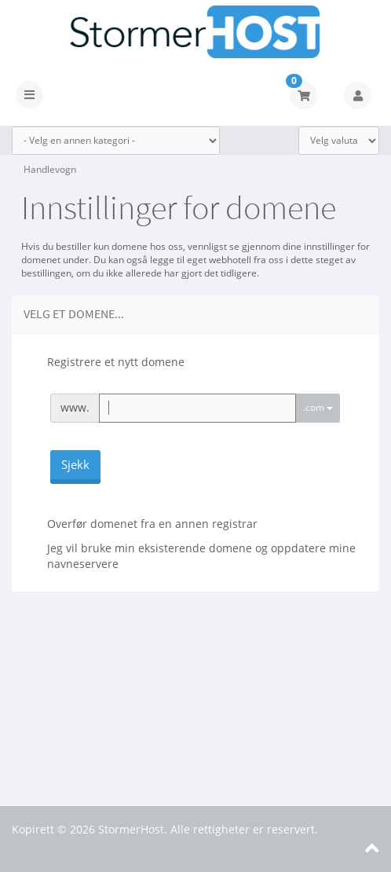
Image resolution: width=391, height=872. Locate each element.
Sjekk (75, 464)
